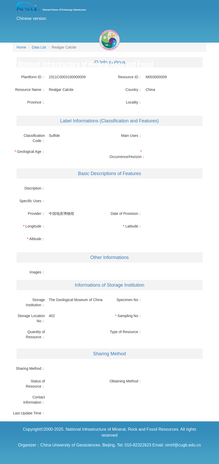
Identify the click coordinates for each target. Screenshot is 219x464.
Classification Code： (34, 138)
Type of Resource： (126, 332)
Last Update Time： (29, 413)
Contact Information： (34, 399)
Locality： (134, 102)
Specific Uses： (32, 201)
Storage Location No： (31, 318)
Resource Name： (30, 90)
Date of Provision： (126, 213)
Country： (134, 90)
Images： (37, 272)
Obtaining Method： (126, 381)
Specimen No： (129, 300)
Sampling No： (130, 316)
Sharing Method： (30, 368)
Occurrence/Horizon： (126, 157)
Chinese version (31, 18)
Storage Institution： (35, 302)
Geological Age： (31, 152)
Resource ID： (130, 77)
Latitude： (133, 226)
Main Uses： (131, 135)
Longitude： (35, 226)
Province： (36, 102)
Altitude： (37, 239)
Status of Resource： (35, 383)
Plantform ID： (33, 77)
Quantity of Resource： (35, 334)
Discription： (35, 188)
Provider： (36, 213)
